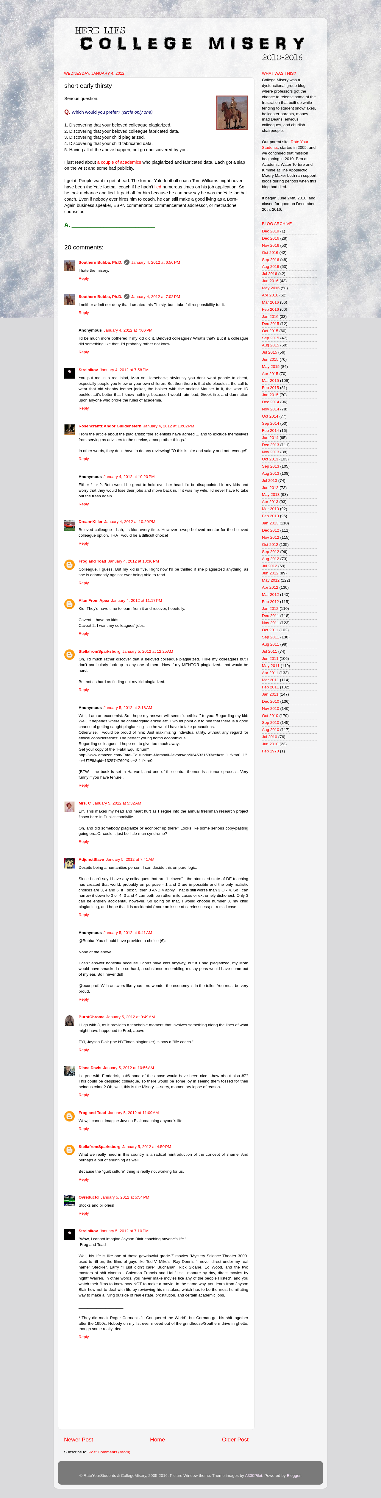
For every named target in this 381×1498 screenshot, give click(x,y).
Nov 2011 (270, 623)
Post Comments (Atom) (109, 1452)
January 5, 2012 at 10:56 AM (128, 1068)
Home (157, 1439)
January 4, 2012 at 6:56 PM (155, 262)
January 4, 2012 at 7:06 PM (128, 330)
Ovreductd (89, 1197)
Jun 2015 (270, 359)
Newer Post (78, 1439)
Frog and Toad (92, 561)
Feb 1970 (270, 751)
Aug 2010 (270, 729)
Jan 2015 (270, 395)
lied (157, 187)
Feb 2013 (270, 516)
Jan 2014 (270, 437)
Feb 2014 (270, 430)
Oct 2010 (270, 715)
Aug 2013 (270, 473)
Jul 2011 (269, 651)
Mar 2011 (270, 680)
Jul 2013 (269, 480)
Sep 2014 (270, 423)
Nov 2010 (270, 708)
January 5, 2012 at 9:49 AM (130, 1017)
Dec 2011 (270, 615)
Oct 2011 (270, 630)
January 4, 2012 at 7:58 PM (124, 370)
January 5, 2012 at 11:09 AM (133, 1112)
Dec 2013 (270, 445)
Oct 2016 (270, 252)
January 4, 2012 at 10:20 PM (129, 476)
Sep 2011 (270, 637)
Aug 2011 (270, 644)
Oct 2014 (270, 416)
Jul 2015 (269, 352)
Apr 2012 (270, 587)
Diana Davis (90, 1068)
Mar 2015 (270, 380)
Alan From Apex (94, 600)
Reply (84, 278)
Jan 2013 (270, 523)
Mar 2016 (270, 302)
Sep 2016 (270, 259)
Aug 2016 (270, 266)
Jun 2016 (270, 281)
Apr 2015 (270, 373)
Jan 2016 (270, 316)
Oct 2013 (270, 459)
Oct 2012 (270, 544)
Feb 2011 (270, 687)
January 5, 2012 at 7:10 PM (124, 1231)
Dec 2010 (270, 701)
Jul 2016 (269, 273)
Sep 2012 (270, 551)
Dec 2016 (270, 238)
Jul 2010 (269, 737)
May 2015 (270, 366)
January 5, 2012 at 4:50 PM (146, 1146)
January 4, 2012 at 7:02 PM (155, 296)
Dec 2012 (270, 530)
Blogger (293, 1475)
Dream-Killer (90, 521)
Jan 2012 (270, 608)
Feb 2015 (270, 387)
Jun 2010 (270, 744)
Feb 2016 (270, 309)
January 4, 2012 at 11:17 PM (136, 600)
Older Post (235, 1439)
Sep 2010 (270, 722)
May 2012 (270, 580)
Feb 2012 (270, 601)
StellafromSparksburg (100, 651)
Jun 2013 (270, 487)
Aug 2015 (270, 345)
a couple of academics (119, 162)
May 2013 (270, 494)
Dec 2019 (270, 231)
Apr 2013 (270, 501)
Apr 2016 (270, 295)
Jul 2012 (269, 566)
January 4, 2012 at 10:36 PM (133, 561)
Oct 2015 (270, 331)
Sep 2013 (270, 466)
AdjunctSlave (91, 859)
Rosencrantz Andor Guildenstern (110, 426)
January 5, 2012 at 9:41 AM (128, 932)
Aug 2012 (270, 559)
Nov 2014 (270, 409)
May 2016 (270, 288)
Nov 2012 (270, 537)
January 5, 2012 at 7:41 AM (130, 859)
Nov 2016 (270, 245)
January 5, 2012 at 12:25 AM (147, 651)
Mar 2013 (270, 509)
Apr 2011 (270, 673)
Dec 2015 (270, 323)
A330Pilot (253, 1475)
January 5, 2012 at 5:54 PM (125, 1197)
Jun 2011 (270, 658)
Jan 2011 (270, 694)
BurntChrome (91, 1017)
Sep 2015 (270, 338)
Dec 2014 (270, 402)
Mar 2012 (270, 594)
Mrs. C (85, 803)
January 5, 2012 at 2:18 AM (128, 707)
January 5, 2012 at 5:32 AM (117, 803)
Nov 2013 (270, 452)
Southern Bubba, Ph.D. (100, 262)
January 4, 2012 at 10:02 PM (168, 426)
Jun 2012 (270, 573)
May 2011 (270, 665)
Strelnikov (88, 370)
